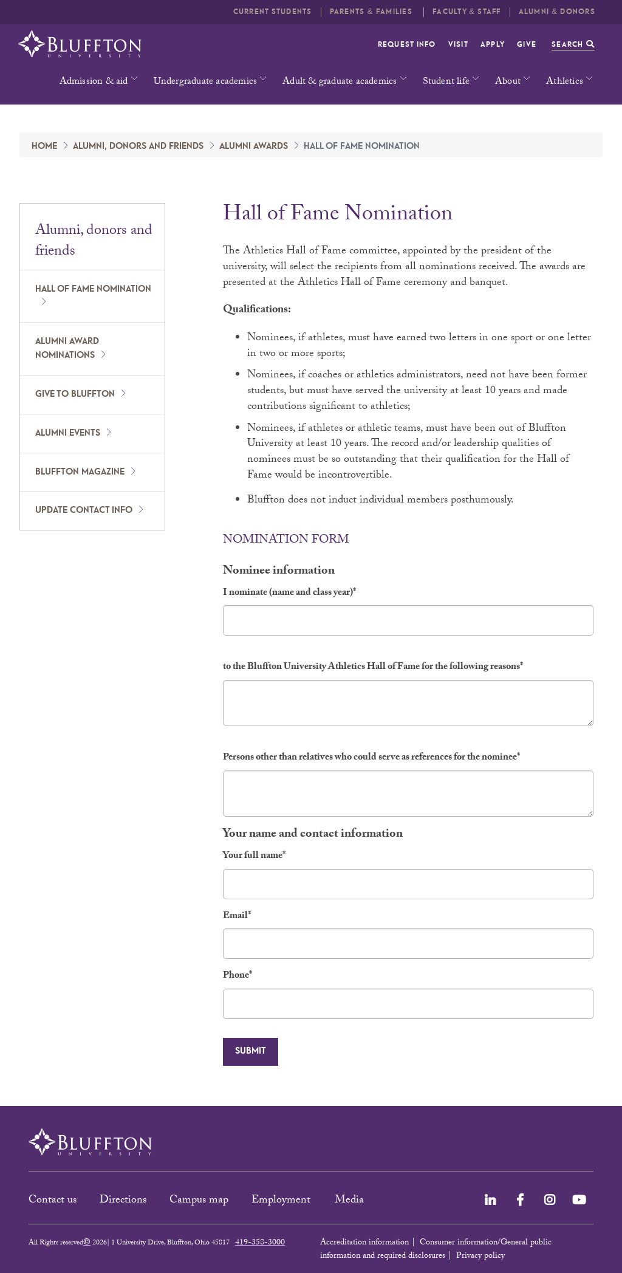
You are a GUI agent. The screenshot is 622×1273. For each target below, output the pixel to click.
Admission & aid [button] (94, 82)
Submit (250, 1051)
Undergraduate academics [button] (206, 82)
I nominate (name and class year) (289, 594)
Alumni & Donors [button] (557, 12)
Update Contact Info (83, 510)
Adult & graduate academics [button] (339, 82)
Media (351, 1201)
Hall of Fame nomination (93, 289)
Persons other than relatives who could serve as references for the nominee (371, 759)
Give (526, 45)
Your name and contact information (313, 835)
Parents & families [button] (372, 12)
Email (237, 917)
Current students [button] (272, 12)
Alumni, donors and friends (138, 146)
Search (573, 45)
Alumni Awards (253, 146)
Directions (123, 1201)
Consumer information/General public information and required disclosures (436, 1250)
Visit (458, 45)
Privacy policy (480, 1256)
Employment (282, 1201)
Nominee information (279, 572)
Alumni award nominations (67, 348)
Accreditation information (364, 1243)
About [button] (508, 82)
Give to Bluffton (75, 394)
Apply (492, 45)
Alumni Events (67, 433)
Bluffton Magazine (80, 472)
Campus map (198, 1201)
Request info (407, 45)
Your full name (254, 857)
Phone (237, 977)
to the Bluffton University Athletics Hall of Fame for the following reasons (373, 668)
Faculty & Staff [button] (466, 12)
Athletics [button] (564, 82)
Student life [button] (446, 82)
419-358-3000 (260, 1243)
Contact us (53, 1201)
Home (44, 146)
